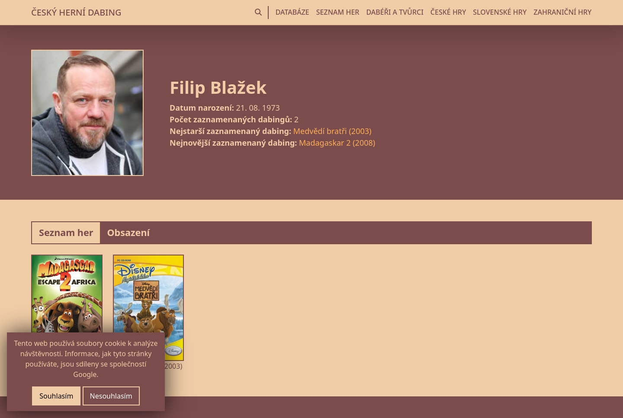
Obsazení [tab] (128, 232)
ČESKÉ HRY (448, 12)
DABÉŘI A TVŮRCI (394, 12)
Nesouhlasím (111, 396)
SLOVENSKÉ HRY (500, 12)
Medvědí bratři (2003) (332, 131)
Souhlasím (56, 396)
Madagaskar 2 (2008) (337, 142)
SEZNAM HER (338, 12)
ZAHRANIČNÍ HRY (562, 12)
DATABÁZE (292, 12)
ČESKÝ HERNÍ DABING (76, 12)
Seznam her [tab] (66, 232)
